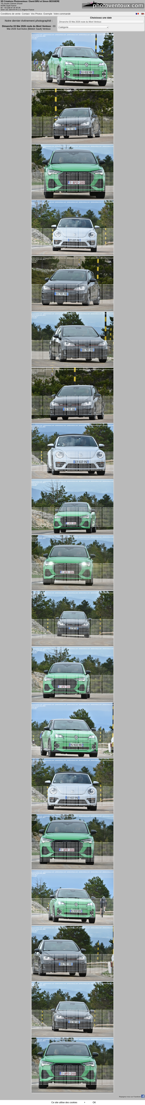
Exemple (47, 14)
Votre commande (62, 14)
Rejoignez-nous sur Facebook (131, 1097)
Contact (26, 14)
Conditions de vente (11, 14)
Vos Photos (36, 14)
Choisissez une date (101, 17)
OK (94, 1102)
